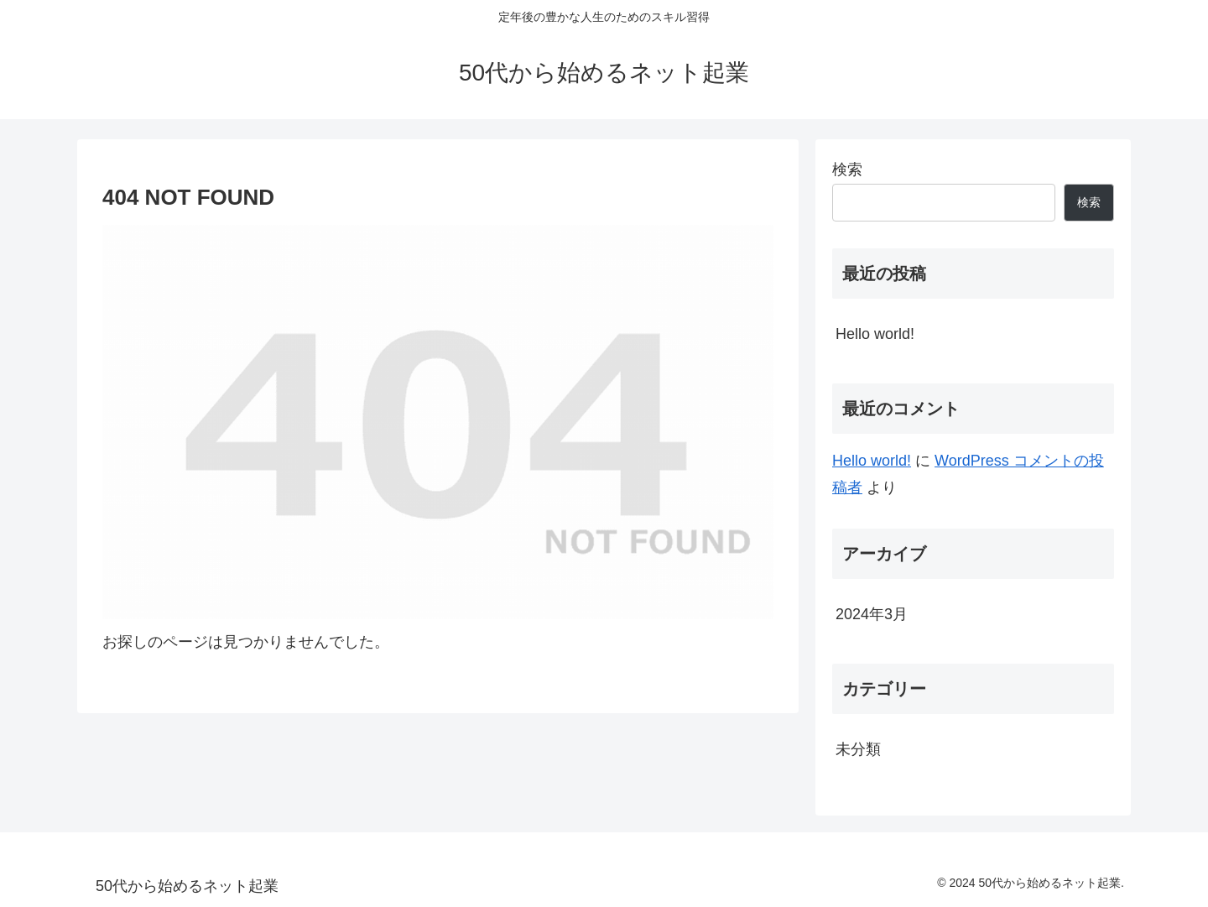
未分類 (858, 749)
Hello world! (875, 334)
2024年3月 (872, 614)
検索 (847, 169)
